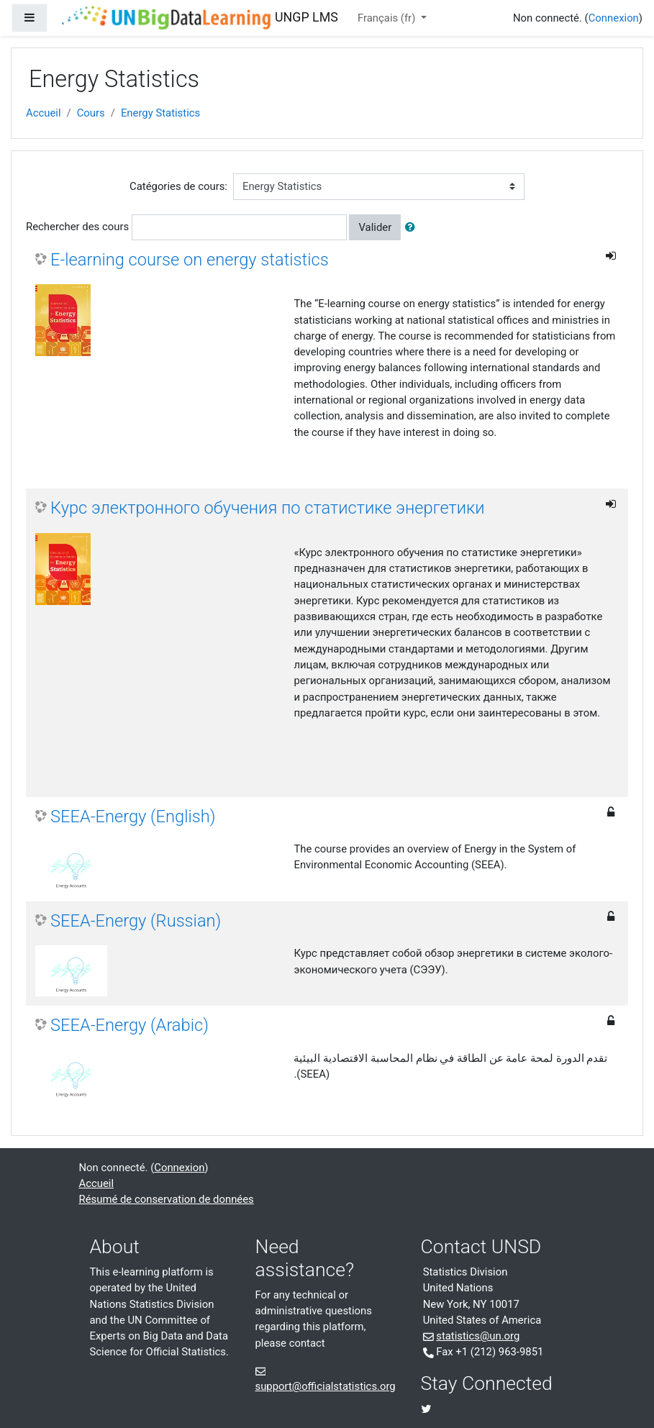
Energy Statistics (160, 112)
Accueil (43, 112)
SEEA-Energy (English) (133, 816)
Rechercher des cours (77, 226)
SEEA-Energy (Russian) (135, 921)
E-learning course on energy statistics (189, 260)
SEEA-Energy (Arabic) (129, 1025)
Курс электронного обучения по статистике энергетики (267, 508)
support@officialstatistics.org (325, 1386)
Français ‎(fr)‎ (388, 18)
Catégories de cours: (178, 186)
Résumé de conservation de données (166, 1199)
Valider (374, 227)
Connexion (614, 18)
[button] (413, 227)
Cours (91, 112)
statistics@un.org (477, 1335)
